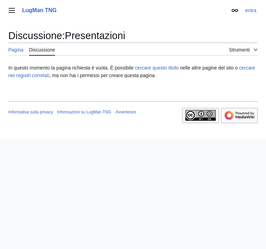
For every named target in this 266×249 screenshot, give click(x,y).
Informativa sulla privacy (30, 112)
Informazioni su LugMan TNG (84, 112)
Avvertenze (125, 112)
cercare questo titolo (157, 68)
